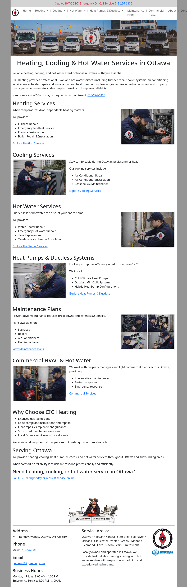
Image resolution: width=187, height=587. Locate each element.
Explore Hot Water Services (30, 246)
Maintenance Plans (135, 13)
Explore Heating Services (29, 143)
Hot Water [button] (77, 10)
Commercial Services (82, 393)
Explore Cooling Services (85, 191)
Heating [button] (40, 10)
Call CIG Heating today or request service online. (44, 478)
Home (27, 10)
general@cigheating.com (29, 563)
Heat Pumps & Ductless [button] (105, 10)
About (172, 10)
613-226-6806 (123, 3)
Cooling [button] (57, 10)
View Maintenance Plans (28, 349)
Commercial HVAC (156, 13)
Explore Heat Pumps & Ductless (89, 293)
